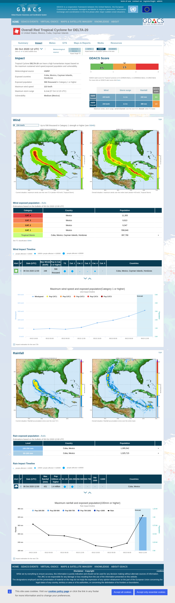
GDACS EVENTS (29, 22)
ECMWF (112, 49)
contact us (137, 1)
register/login (149, 1)
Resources (116, 43)
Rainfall (143, 90)
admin (159, 1)
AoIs (43, 203)
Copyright (89, 571)
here (118, 80)
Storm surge (125, 90)
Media (100, 43)
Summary (23, 43)
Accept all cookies (122, 592)
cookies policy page (58, 591)
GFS (89, 49)
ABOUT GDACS (119, 567)
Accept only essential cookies (151, 592)
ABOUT (115, 22)
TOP (160, 120)
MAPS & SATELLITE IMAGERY (76, 22)
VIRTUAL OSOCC (49, 22)
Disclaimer (78, 571)
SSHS (91, 125)
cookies (160, 571)
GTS (64, 43)
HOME (15, 22)
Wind (106, 90)
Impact (38, 43)
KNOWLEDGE (102, 22)
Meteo (52, 43)
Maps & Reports (82, 43)
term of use (126, 1)
